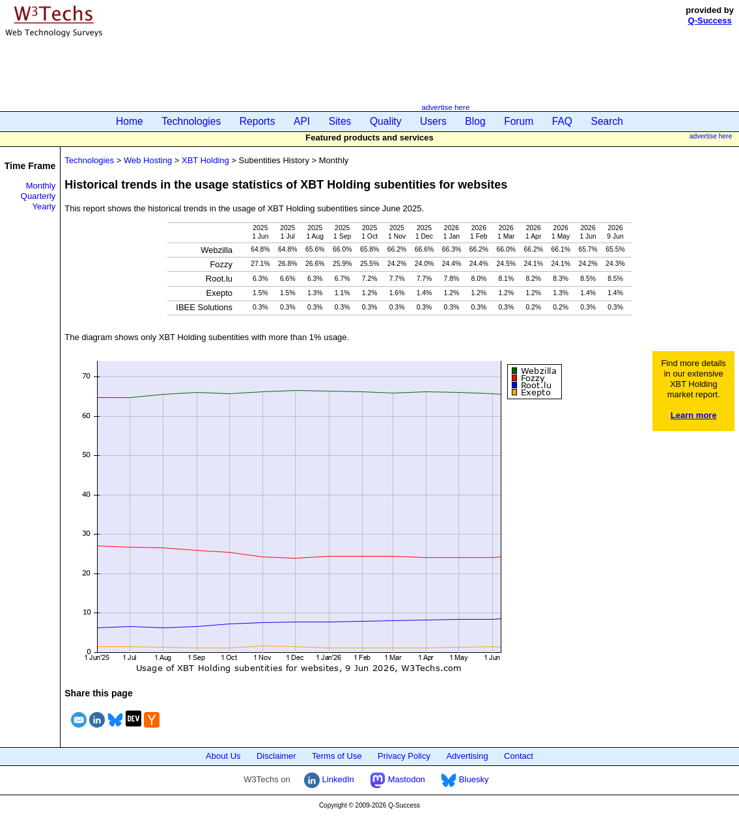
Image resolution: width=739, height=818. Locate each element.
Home (129, 121)
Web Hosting (148, 160)
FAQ (562, 121)
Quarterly (38, 196)
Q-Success (710, 20)
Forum (518, 121)
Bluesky (464, 779)
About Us (223, 756)
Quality (386, 121)
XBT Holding (205, 160)
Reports (257, 121)
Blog (475, 121)
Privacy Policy (404, 756)
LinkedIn (329, 779)
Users (433, 121)
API (302, 121)
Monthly (41, 186)
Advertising (467, 756)
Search (607, 121)
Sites (340, 121)
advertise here (445, 107)
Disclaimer (276, 756)
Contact (518, 756)
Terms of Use (337, 756)
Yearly (44, 206)
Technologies (191, 121)
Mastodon (397, 779)
